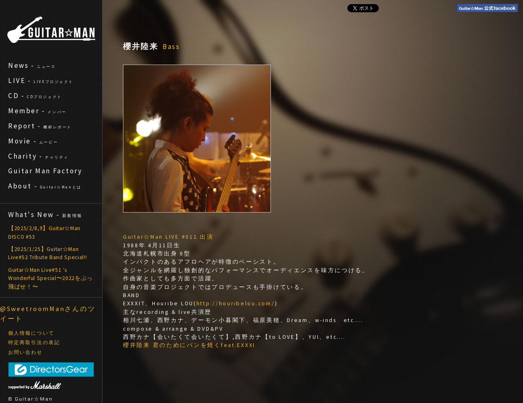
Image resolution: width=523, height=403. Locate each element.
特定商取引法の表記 (34, 342)
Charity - (38, 156)
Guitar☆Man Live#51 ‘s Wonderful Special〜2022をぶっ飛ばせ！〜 (50, 278)
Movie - (33, 141)
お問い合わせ (25, 352)
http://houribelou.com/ (236, 303)
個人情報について (31, 333)
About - (45, 185)
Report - (40, 125)
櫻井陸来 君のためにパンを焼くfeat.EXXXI (189, 345)
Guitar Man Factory (45, 170)
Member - (37, 110)
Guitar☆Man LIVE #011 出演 (168, 236)
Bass (172, 46)
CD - (35, 95)
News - (32, 65)
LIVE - (41, 80)
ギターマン (51, 29)
